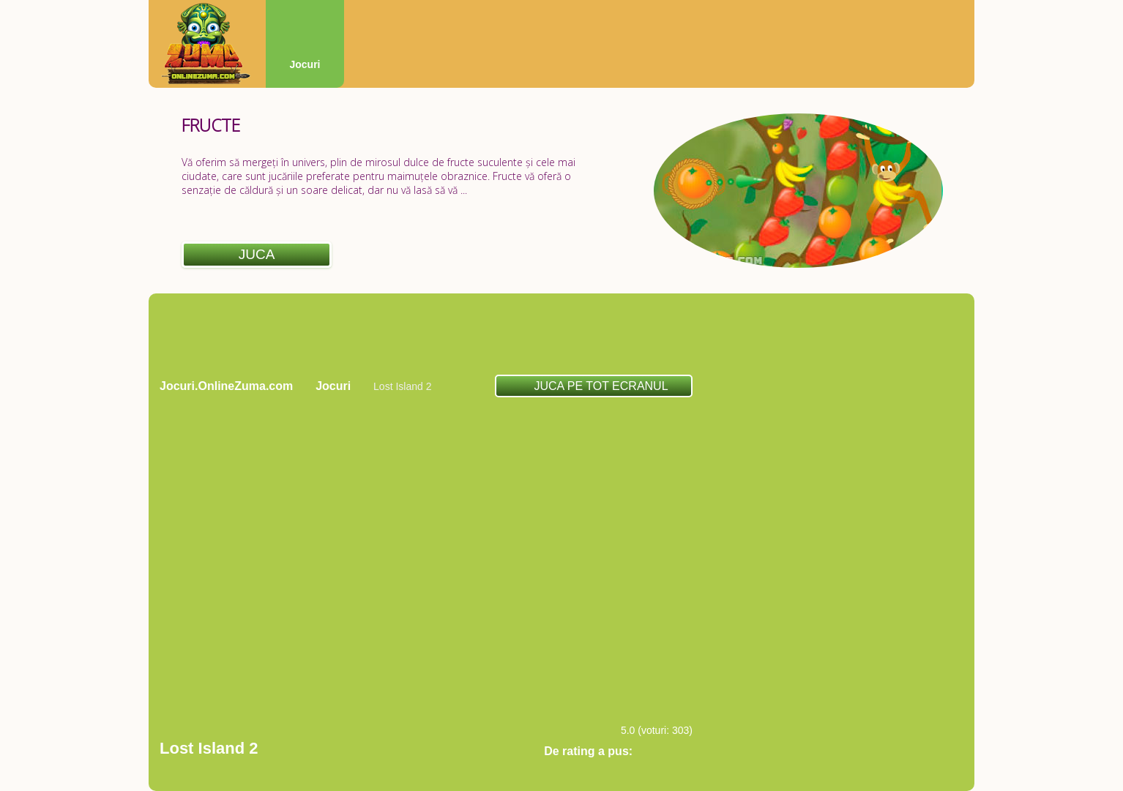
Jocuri (304, 64)
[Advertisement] (561, 334)
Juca (257, 254)
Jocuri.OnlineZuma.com (226, 386)
